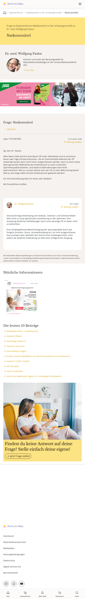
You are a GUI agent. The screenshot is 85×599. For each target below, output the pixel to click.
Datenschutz (9, 560)
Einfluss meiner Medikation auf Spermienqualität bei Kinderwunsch (38, 356)
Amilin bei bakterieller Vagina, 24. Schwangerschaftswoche (34, 376)
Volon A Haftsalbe (15, 371)
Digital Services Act (12, 566)
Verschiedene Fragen (16, 351)
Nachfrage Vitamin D (16, 341)
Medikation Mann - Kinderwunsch (22, 331)
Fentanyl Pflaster (14, 336)
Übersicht (11, 129)
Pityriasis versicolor (16, 346)
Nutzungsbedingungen (14, 554)
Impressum (8, 536)
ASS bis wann (13, 366)
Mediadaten (9, 548)
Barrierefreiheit (10, 572)
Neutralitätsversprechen (14, 542)
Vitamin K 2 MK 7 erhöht (18, 361)
